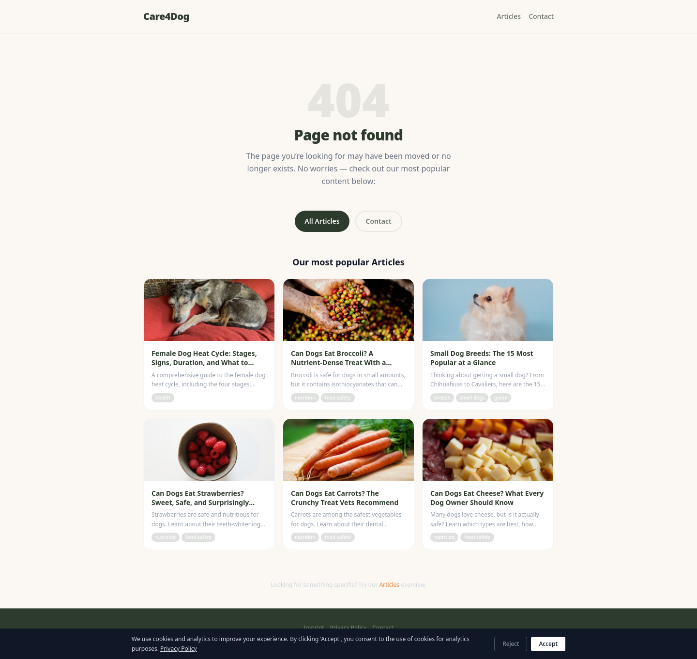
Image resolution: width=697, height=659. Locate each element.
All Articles (321, 221)
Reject (510, 644)
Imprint (313, 628)
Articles (509, 16)
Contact (541, 16)
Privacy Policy (348, 628)
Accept (548, 644)
